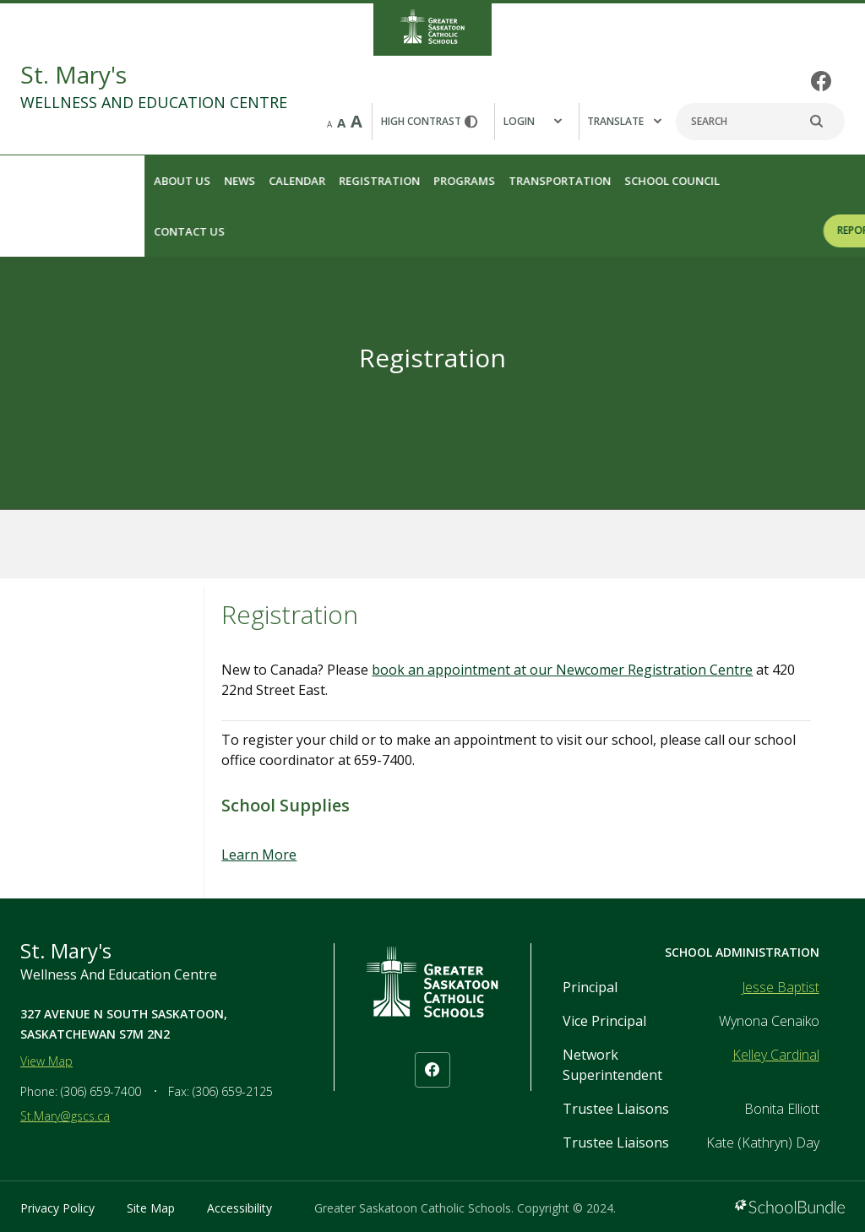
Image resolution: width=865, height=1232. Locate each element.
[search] (825, 121)
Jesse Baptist (780, 987)
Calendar (153, 180)
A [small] (329, 124)
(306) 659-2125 (233, 1091)
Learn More (258, 854)
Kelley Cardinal (775, 1054)
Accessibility (239, 1208)
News (96, 180)
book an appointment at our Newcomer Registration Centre (562, 669)
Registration (235, 180)
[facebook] (821, 81)
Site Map (151, 1208)
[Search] (760, 121)
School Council (528, 180)
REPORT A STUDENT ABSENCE (764, 230)
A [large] (356, 121)
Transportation (416, 180)
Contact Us (45, 231)
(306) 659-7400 (101, 1091)
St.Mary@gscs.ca (65, 1116)
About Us (38, 180)
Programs (320, 180)
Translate (624, 121)
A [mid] (341, 122)
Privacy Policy (57, 1208)
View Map (46, 1061)
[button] (536, 121)
